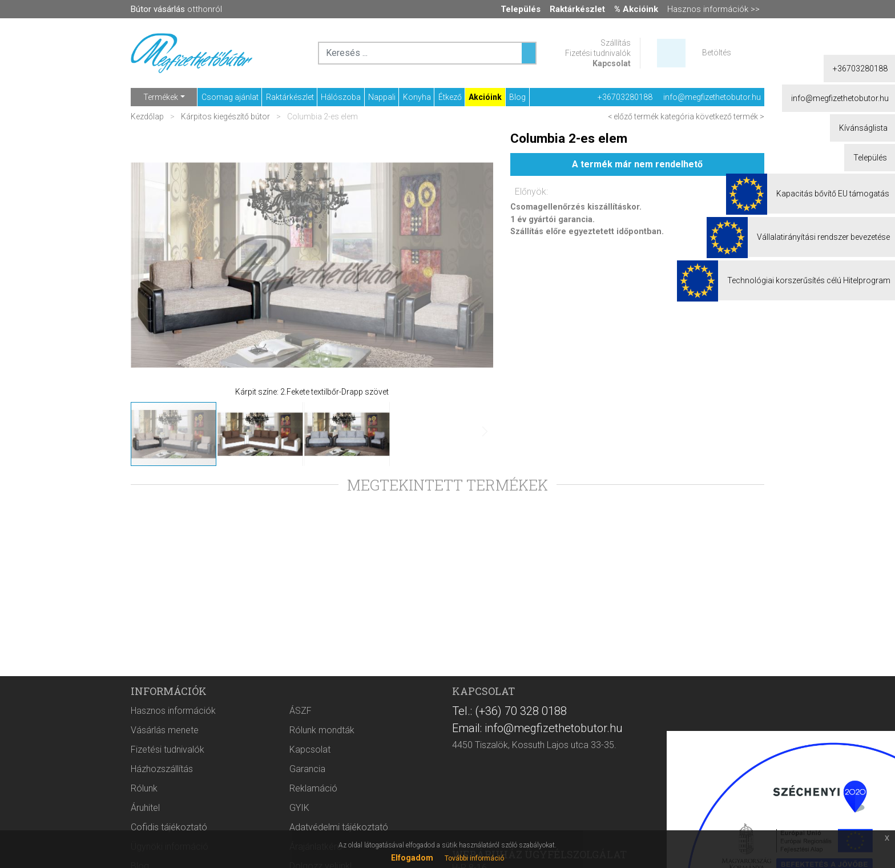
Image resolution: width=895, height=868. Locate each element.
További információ (474, 858)
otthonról (176, 9)
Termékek (160, 97)
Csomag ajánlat (230, 97)
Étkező (450, 97)
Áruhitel (145, 807)
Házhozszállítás (162, 768)
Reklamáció (313, 788)
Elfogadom (412, 857)
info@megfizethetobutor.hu (712, 97)
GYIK (299, 807)
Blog (517, 97)
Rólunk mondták (321, 730)
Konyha (417, 97)
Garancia (307, 768)
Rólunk (144, 788)
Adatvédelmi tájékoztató (338, 827)
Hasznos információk (173, 710)
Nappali (382, 97)
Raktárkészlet (290, 97)
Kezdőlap (148, 116)
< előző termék (633, 116)
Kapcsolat (611, 63)
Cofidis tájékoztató (169, 827)
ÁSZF (300, 710)
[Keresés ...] (528, 53)
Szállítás (615, 42)
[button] (153, 265)
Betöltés (716, 52)
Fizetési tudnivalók (598, 53)
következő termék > (730, 116)
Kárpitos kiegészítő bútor (225, 116)
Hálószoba (341, 97)
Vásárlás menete (165, 730)
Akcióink (485, 97)
